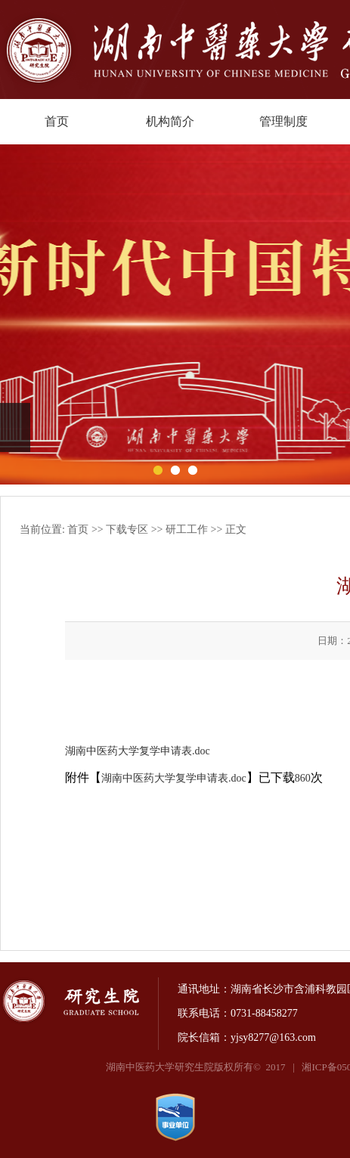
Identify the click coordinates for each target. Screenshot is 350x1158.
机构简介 (170, 121)
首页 (57, 121)
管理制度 (283, 121)
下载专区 (127, 529)
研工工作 (187, 529)
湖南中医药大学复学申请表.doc (137, 751)
